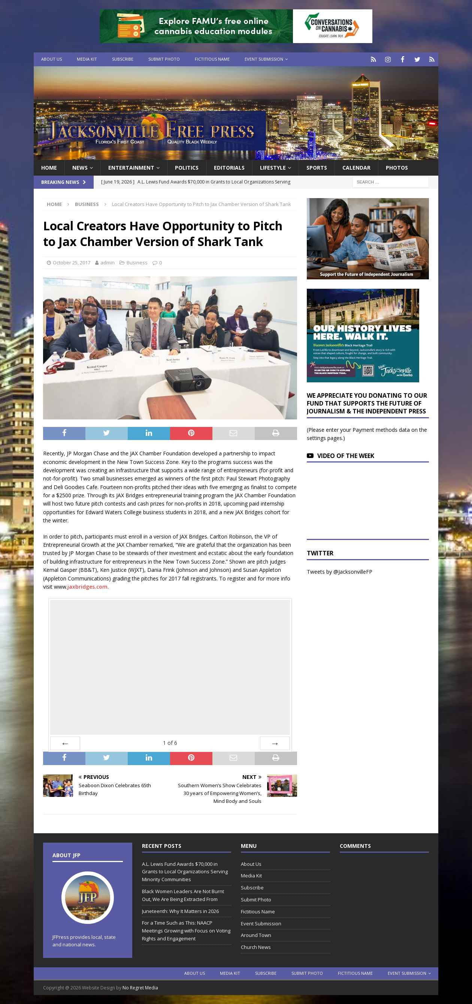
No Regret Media (140, 987)
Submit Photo (164, 59)
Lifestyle (273, 166)
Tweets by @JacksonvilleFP (339, 570)
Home (49, 166)
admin (107, 261)
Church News (256, 946)
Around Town (256, 934)
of (170, 742)
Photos (397, 166)
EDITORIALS (229, 166)
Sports (316, 166)
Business (137, 261)
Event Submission (264, 59)
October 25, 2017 (71, 261)
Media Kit (87, 59)
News (80, 166)
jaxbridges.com (87, 585)
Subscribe (122, 59)
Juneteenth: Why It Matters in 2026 (180, 910)
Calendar (356, 166)
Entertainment (131, 166)
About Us (51, 59)
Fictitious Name (212, 59)
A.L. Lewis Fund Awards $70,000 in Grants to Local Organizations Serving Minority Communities (185, 871)
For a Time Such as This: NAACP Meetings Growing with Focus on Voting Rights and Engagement (186, 930)
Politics (187, 166)
